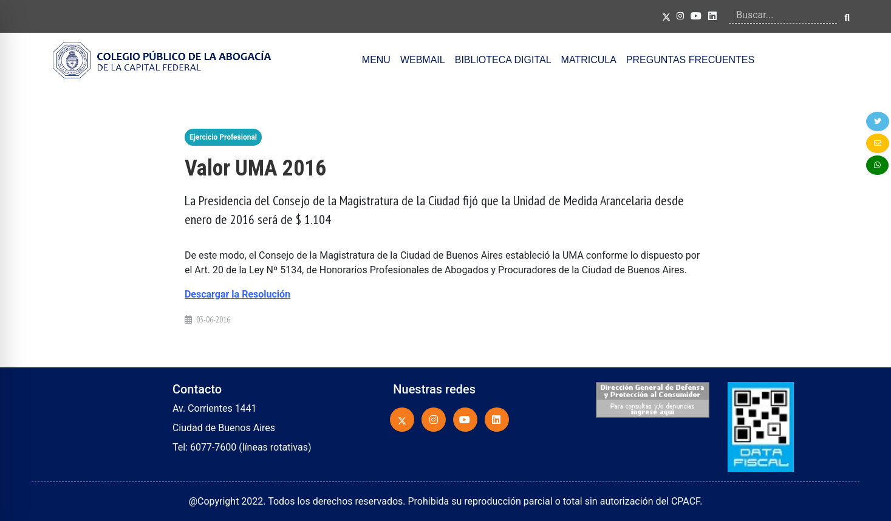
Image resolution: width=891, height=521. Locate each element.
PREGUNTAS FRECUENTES (690, 60)
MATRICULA (588, 60)
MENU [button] (376, 60)
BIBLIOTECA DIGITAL (503, 60)
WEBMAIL (422, 60)
